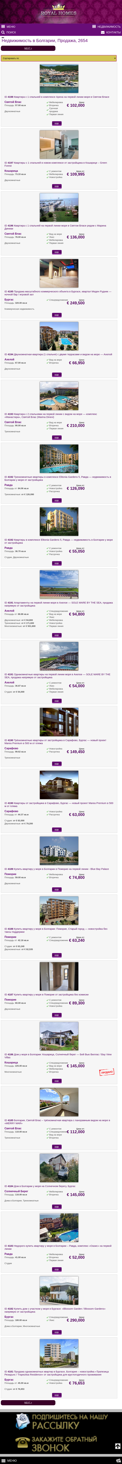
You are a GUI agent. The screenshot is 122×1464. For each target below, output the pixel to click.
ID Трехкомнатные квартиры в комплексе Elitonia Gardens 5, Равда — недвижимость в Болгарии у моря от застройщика (58, 478)
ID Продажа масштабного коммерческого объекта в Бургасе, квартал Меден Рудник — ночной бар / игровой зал (58, 293)
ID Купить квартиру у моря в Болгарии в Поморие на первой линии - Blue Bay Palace (57, 868)
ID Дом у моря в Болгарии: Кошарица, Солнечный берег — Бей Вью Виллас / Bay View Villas (58, 1056)
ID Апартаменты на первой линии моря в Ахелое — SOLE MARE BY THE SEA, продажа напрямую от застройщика (59, 604)
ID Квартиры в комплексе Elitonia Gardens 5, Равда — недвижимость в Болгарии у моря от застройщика (59, 541)
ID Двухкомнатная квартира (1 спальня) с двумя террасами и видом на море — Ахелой (58, 354)
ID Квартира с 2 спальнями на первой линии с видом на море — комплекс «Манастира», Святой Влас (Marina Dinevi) (51, 415)
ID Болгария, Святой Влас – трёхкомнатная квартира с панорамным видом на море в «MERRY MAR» (57, 1122)
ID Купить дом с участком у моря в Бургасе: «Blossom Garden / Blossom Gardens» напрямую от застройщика (55, 1310)
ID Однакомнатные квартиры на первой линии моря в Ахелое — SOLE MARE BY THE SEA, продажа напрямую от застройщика (57, 676)
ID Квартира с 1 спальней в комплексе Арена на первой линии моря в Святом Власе (57, 96)
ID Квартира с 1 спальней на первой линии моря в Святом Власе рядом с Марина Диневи (55, 227)
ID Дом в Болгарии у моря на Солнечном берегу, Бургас (40, 1186)
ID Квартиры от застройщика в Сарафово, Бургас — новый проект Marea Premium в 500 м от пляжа (59, 804)
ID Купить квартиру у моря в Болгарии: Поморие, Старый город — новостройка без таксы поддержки (56, 930)
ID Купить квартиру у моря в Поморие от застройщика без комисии (46, 994)
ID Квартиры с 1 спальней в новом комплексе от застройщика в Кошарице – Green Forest (56, 164)
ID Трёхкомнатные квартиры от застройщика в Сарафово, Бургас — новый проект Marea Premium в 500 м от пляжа (55, 742)
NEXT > (28, 48)
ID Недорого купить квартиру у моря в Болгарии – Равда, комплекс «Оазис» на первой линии (58, 1247)
